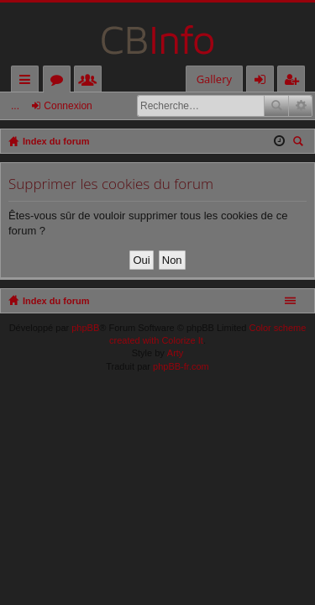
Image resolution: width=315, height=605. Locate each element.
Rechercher (276, 106)
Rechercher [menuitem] (300, 143)
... (15, 106)
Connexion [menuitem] (264, 81)
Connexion (68, 106)
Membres (91, 81)
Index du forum (56, 301)
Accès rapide (28, 81)
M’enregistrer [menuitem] (295, 81)
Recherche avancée (300, 106)
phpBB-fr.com (181, 366)
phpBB (85, 328)
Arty (175, 353)
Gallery (214, 79)
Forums (60, 81)
